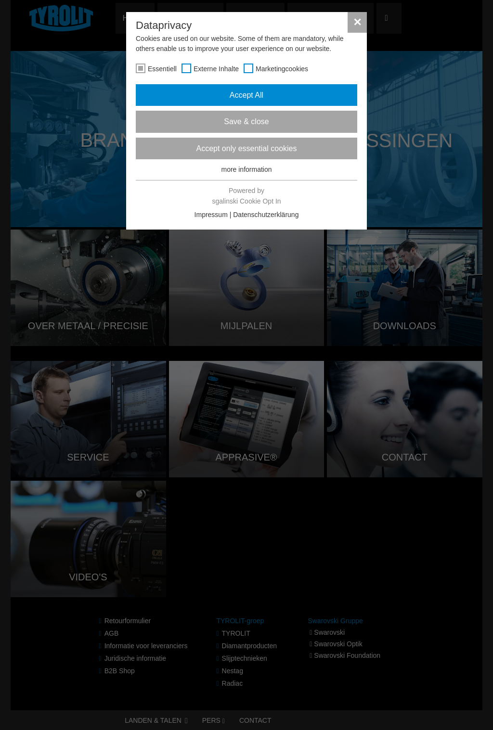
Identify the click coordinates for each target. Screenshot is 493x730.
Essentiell (162, 69)
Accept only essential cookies (246, 148)
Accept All (246, 95)
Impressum (211, 214)
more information (246, 169)
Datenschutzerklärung (265, 214)
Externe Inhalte (216, 69)
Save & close (246, 121)
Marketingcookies (282, 69)
